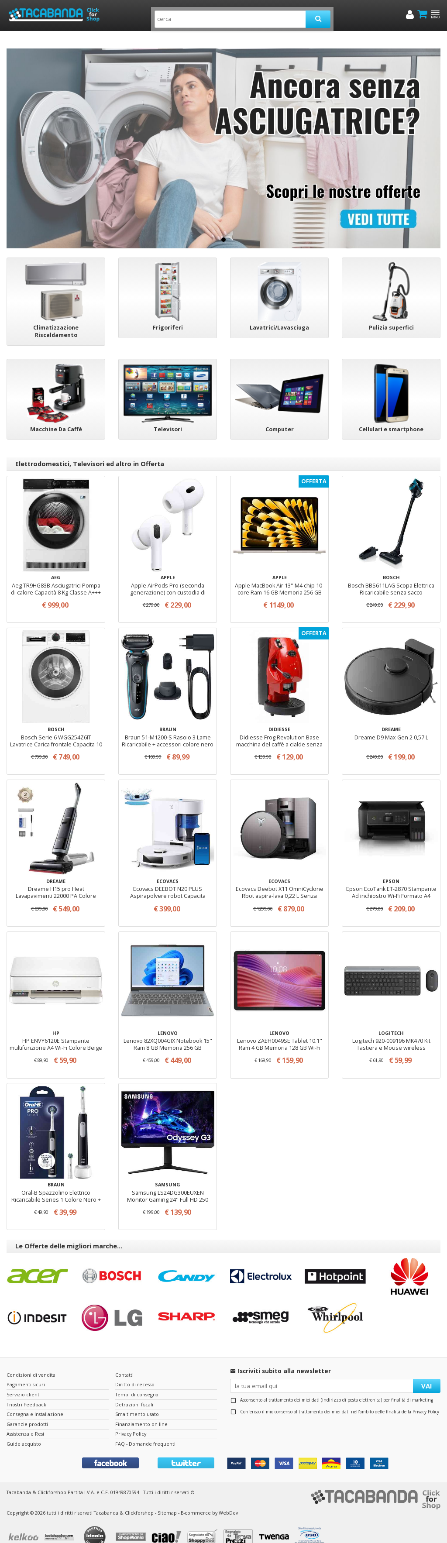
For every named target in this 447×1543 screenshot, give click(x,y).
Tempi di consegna (136, 1381)
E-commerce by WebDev (209, 1499)
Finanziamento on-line (141, 1411)
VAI (426, 1372)
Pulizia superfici (391, 314)
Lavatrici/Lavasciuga (279, 314)
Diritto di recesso (135, 1371)
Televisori (168, 416)
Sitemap (167, 1499)
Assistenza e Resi (25, 1420)
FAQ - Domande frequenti (145, 1430)
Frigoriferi (168, 314)
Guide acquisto (24, 1430)
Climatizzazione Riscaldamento (56, 318)
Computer (279, 416)
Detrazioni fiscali (134, 1391)
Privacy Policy (426, 1398)
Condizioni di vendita (31, 1361)
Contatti (124, 1361)
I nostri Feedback (26, 1391)
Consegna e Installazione (35, 1401)
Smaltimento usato (137, 1401)
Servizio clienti (24, 1381)
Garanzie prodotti (27, 1411)
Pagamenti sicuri (26, 1371)
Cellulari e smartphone (391, 416)
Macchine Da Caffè (56, 416)
